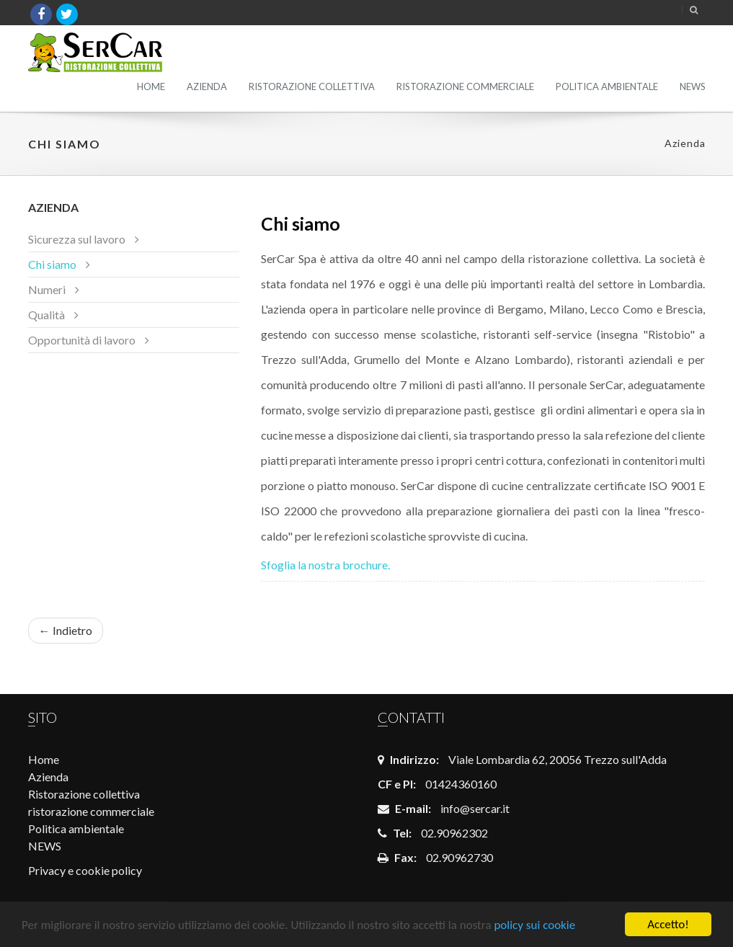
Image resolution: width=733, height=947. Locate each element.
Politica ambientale (607, 86)
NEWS (693, 86)
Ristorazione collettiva (312, 86)
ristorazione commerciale (465, 86)
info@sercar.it (475, 808)
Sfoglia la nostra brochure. (325, 565)
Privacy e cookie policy (85, 870)
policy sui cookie (534, 925)
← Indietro (65, 630)
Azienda (207, 86)
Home (151, 86)
